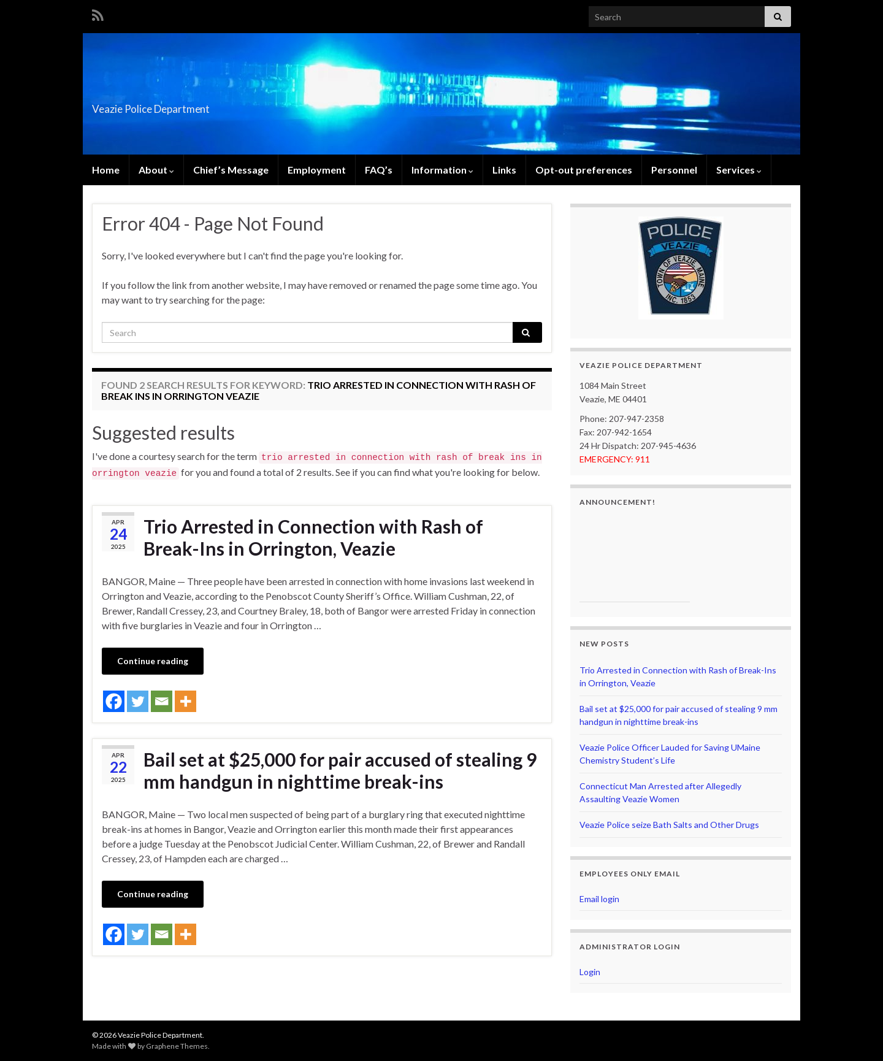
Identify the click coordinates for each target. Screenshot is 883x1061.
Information (442, 169)
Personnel (674, 169)
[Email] (161, 701)
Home (106, 169)
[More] (185, 701)
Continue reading (152, 661)
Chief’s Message (231, 169)
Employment (317, 169)
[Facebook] (113, 701)
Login (589, 972)
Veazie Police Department (194, 105)
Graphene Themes (177, 1046)
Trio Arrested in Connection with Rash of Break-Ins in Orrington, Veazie (313, 537)
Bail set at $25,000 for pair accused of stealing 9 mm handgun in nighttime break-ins (340, 770)
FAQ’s (378, 169)
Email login (599, 899)
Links (504, 169)
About (156, 169)
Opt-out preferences (583, 169)
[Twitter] (137, 701)
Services (739, 169)
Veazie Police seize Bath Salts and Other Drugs (669, 824)
